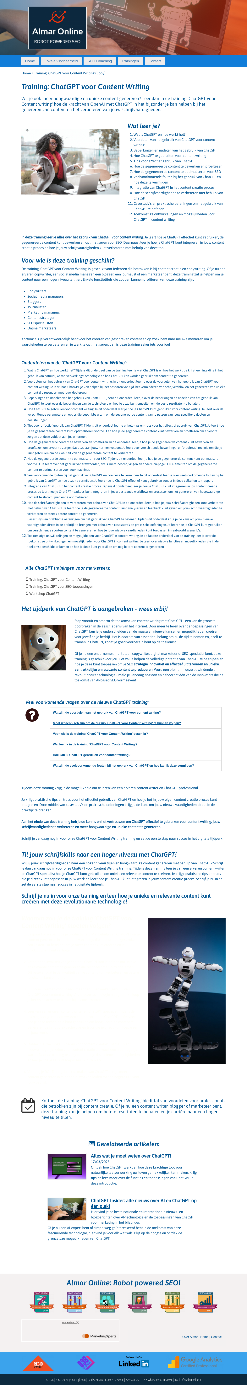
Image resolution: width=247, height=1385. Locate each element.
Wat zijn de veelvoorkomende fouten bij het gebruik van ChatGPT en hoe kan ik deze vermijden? (123, 765)
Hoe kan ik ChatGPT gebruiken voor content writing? (91, 755)
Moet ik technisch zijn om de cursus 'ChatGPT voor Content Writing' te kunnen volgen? (117, 723)
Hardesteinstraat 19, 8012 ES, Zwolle (105, 1380)
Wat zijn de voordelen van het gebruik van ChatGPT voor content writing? (107, 712)
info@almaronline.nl (191, 1380)
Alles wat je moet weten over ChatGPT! (131, 1156)
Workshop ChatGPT (44, 594)
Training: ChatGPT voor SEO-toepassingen (61, 586)
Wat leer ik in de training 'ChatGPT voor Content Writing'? (95, 744)
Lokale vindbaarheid (61, 61)
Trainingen (130, 61)
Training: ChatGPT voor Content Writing (59, 580)
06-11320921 (166, 1380)
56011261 (135, 1380)
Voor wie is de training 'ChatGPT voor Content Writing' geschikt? (100, 733)
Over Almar (190, 1337)
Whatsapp (153, 1380)
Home (30, 61)
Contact (155, 61)
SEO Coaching (99, 61)
